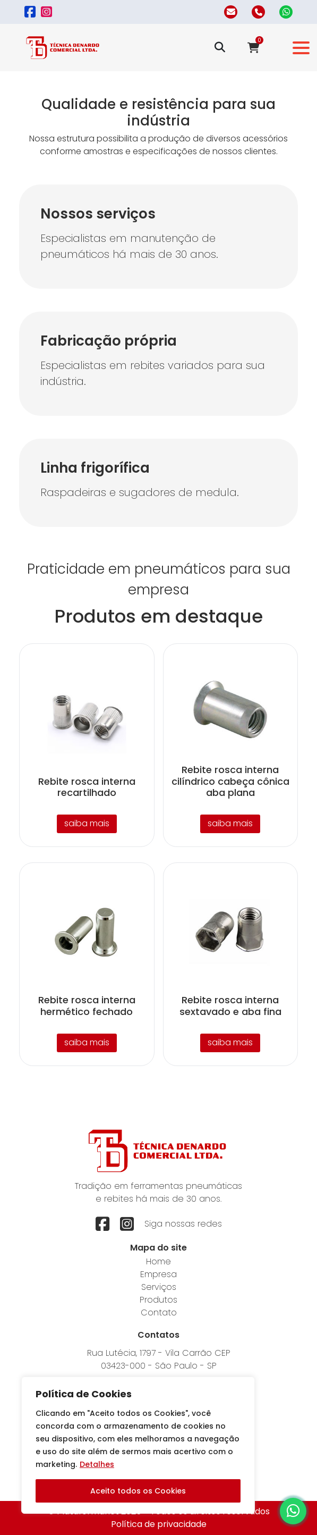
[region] (138, 1445)
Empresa (158, 1274)
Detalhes (97, 1464)
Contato (159, 1312)
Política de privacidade (159, 1524)
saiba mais (86, 823)
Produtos (158, 1300)
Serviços (158, 1287)
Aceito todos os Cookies (138, 1491)
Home (158, 1261)
